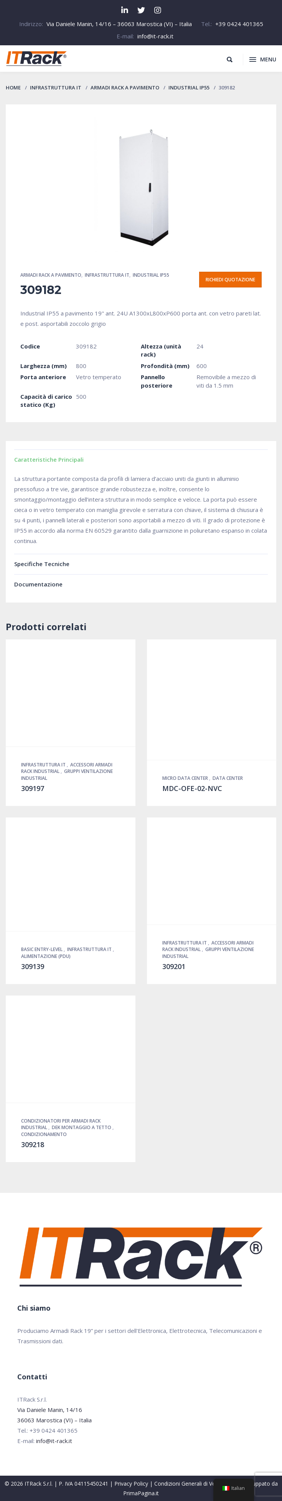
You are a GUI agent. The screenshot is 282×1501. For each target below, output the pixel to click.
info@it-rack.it (155, 36)
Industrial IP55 (188, 87)
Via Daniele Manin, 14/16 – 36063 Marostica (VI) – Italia (119, 24)
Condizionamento (44, 1134)
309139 (32, 966)
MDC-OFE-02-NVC (192, 788)
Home (13, 87)
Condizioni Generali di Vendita (191, 1483)
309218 (32, 1144)
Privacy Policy (131, 1483)
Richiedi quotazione (230, 279)
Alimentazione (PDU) (46, 956)
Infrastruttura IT (55, 87)
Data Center (228, 778)
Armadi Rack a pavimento (125, 87)
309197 (32, 788)
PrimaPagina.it (141, 1493)
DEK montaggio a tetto (82, 1127)
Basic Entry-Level (42, 949)
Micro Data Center (185, 778)
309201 (173, 966)
